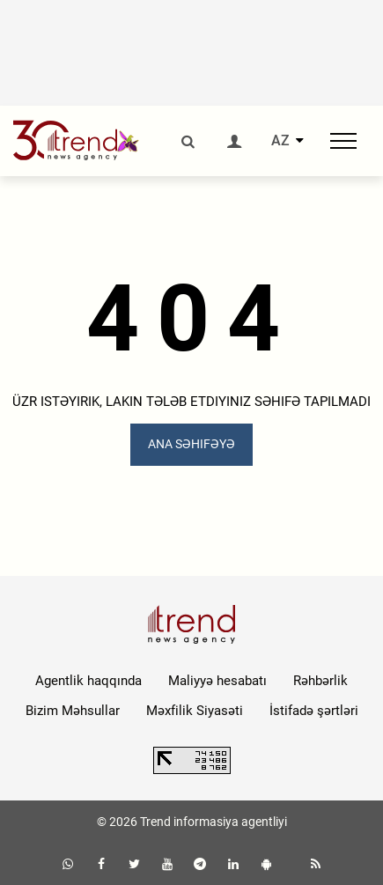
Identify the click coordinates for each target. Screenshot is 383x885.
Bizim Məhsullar (73, 711)
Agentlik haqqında (88, 681)
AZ (280, 141)
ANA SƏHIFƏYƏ (191, 444)
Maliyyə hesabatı (217, 681)
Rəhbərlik (320, 681)
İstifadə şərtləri (313, 711)
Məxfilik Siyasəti (194, 711)
